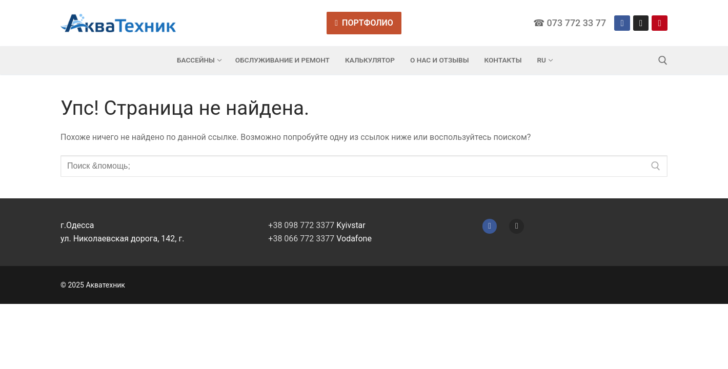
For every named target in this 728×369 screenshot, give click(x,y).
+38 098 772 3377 (301, 225)
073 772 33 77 (576, 22)
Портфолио (364, 23)
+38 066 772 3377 (301, 238)
